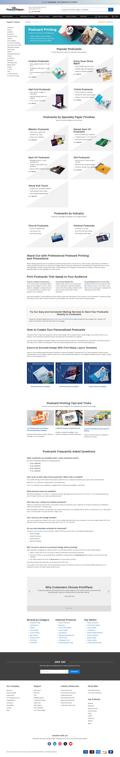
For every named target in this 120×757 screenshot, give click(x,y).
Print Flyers (33, 640)
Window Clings (91, 637)
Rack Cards (11, 49)
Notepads (10, 60)
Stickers (9, 38)
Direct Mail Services (94, 690)
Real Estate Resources (68, 698)
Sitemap (29, 752)
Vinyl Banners (63, 633)
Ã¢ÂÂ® (30, 591)
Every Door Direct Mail (14, 45)
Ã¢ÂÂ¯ (108, 591)
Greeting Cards (12, 62)
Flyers (9, 30)
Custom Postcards (64, 623)
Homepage (28, 22)
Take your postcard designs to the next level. (69, 120)
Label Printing (34, 630)
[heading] (69, 49)
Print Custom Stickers (65, 627)
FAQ (35, 695)
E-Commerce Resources (68, 693)
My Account (37, 690)
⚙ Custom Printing (13, 76)
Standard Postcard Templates (40, 386)
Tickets (9, 56)
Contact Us (10, 703)
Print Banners (34, 625)
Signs (89, 723)
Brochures (10, 34)
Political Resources (66, 695)
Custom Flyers (63, 637)
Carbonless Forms (64, 640)
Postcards (10, 27)
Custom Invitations (92, 635)
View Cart (37, 693)
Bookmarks (10, 58)
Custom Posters (35, 633)
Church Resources (66, 690)
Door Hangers (11, 40)
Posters (9, 67)
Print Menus (33, 642)
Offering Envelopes (13, 47)
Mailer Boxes (11, 65)
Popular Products (13, 22)
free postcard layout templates (45, 531)
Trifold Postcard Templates (97, 386)
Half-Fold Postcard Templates (69, 386)
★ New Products (12, 73)
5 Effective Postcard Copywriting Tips (68, 428)
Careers (9, 708)
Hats (8, 71)
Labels (9, 51)
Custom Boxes (92, 711)
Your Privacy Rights (39, 710)
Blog (8, 710)
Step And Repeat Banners (66, 635)
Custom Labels (63, 630)
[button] (112, 10)
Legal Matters (11, 700)
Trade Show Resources (68, 705)
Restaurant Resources (67, 700)
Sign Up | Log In (103, 16)
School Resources (66, 703)
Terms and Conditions (12, 752)
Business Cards (12, 36)
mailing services (92, 286)
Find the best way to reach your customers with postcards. (69, 52)
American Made (11, 693)
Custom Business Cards (66, 642)
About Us (9, 690)
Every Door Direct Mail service (64, 319)
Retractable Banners (13, 54)
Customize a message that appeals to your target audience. (69, 216)
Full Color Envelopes (13, 43)
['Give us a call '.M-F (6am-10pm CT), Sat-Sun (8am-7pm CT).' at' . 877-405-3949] (34, 11)
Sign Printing (34, 635)
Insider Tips (37, 703)
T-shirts (9, 69)
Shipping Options (39, 698)
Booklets (10, 32)
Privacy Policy (22, 752)
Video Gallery (38, 705)
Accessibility (10, 705)
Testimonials (10, 695)
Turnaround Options (40, 700)
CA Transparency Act (13, 698)
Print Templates (38, 708)
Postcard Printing (35, 623)
